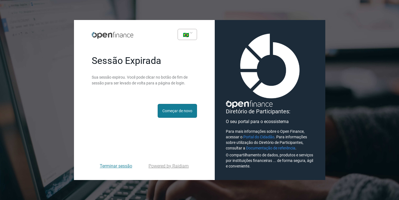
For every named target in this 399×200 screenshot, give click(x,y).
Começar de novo (177, 111)
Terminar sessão (116, 166)
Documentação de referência (270, 148)
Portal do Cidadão (258, 137)
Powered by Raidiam (169, 166)
